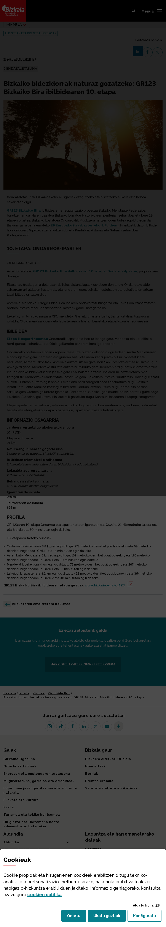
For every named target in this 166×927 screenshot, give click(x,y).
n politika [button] (44, 894)
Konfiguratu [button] (147, 917)
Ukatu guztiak (108, 917)
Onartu (76, 917)
